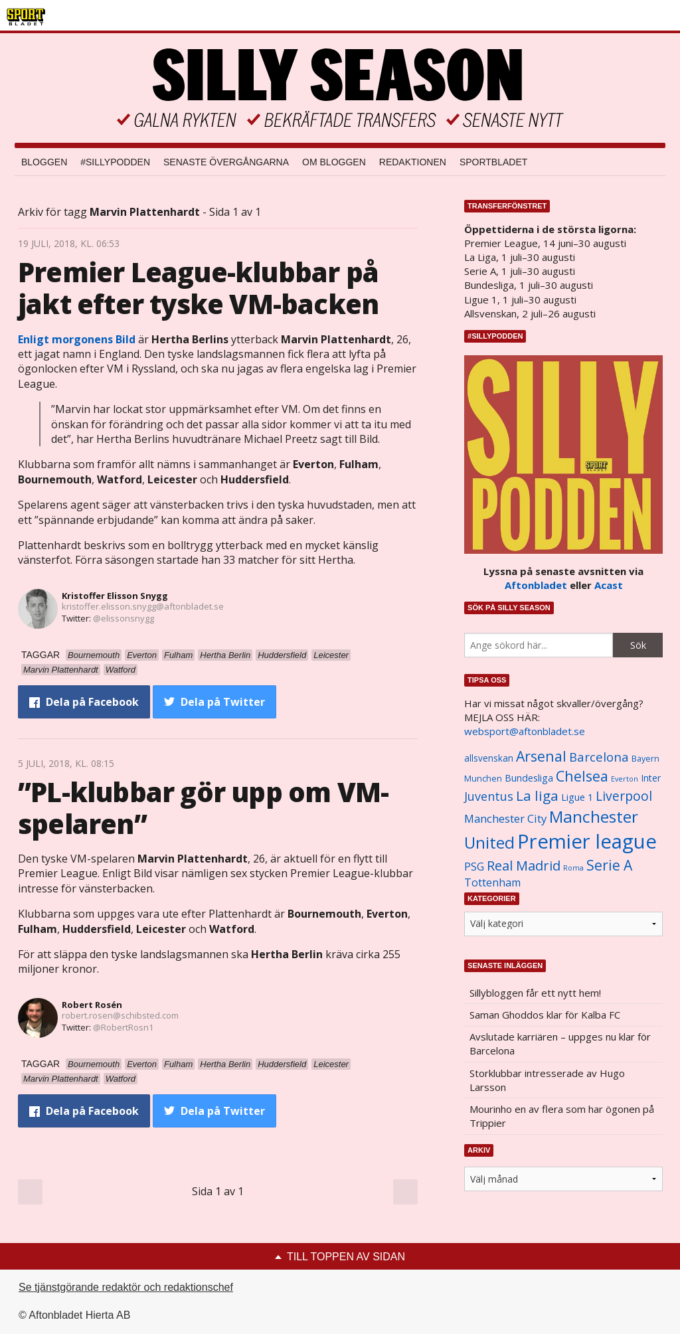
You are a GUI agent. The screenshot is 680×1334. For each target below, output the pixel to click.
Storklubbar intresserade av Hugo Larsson (547, 1080)
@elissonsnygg (123, 618)
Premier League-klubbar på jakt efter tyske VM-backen (198, 288)
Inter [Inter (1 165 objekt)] (651, 778)
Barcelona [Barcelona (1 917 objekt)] (599, 756)
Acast (608, 585)
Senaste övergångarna (226, 162)
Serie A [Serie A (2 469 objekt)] (609, 865)
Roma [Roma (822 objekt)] (573, 868)
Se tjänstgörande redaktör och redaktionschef (126, 1287)
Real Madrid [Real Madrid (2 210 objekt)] (523, 866)
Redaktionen (412, 162)
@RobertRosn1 (123, 1027)
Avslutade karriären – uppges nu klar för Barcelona (560, 1043)
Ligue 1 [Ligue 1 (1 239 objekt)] (577, 797)
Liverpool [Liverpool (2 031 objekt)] (624, 796)
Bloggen (44, 162)
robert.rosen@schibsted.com (120, 1015)
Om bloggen (334, 162)
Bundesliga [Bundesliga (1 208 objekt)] (529, 778)
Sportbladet (493, 162)
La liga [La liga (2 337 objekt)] (537, 795)
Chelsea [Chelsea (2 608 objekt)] (582, 776)
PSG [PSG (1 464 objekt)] (474, 866)
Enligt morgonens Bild (76, 339)
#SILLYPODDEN (115, 162)
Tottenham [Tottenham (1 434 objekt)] (492, 882)
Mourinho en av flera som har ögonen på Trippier (561, 1115)
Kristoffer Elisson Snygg (115, 596)
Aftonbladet (536, 585)
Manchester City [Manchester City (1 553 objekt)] (505, 818)
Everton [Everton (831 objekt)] (624, 779)
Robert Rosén (92, 1005)
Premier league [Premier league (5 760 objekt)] (587, 841)
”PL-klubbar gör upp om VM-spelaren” (203, 808)
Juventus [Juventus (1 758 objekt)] (488, 796)
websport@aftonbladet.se (524, 731)
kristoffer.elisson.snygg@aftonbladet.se (143, 606)
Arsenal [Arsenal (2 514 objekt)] (541, 756)
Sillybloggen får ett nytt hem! (535, 992)
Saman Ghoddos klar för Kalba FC (544, 1014)
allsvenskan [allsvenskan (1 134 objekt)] (488, 758)
